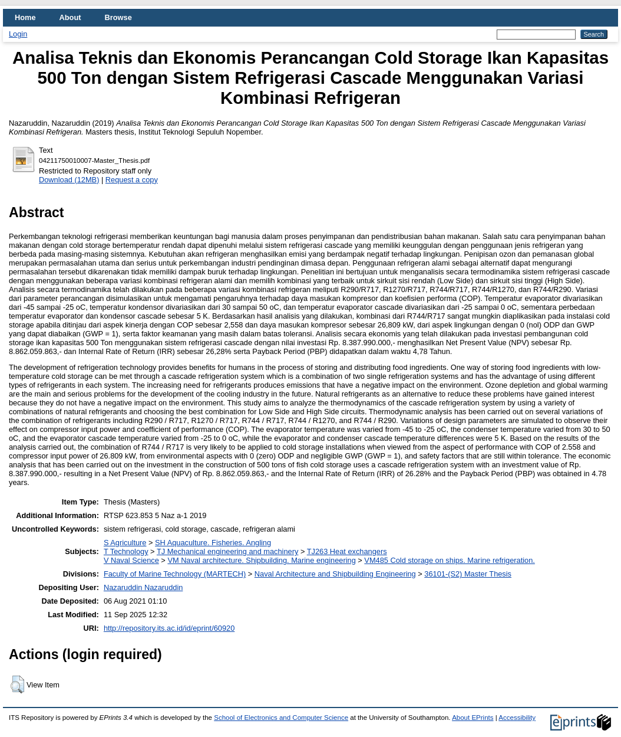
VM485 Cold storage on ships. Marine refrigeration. (449, 560)
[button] (17, 684)
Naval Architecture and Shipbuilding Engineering (335, 573)
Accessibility (517, 717)
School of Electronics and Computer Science (281, 717)
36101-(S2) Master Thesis (467, 573)
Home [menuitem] (25, 17)
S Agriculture (125, 542)
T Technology (126, 551)
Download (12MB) (69, 179)
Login (18, 34)
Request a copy (131, 179)
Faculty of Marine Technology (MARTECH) (175, 573)
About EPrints (472, 717)
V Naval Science (131, 560)
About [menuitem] (70, 17)
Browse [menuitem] (118, 17)
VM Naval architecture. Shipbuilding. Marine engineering (261, 560)
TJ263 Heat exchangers (347, 551)
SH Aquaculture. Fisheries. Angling (213, 542)
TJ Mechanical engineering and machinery (227, 551)
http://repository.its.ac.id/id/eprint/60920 (169, 628)
